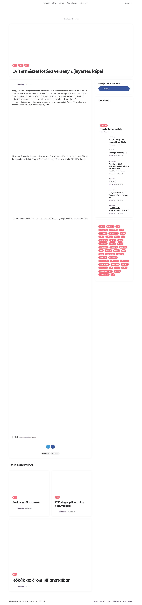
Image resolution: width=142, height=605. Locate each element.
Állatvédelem (72, 3)
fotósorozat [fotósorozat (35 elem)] (114, 233)
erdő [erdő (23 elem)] (121, 230)
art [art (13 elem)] (118, 226)
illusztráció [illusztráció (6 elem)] (103, 240)
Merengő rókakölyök (118, 152)
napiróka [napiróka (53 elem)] (123, 247)
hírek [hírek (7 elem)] (117, 237)
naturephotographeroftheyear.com (28, 437)
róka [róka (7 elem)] (101, 254)
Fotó (14, 65)
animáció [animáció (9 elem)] (110, 226)
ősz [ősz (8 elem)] (113, 274)
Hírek (54, 3)
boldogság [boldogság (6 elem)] (103, 230)
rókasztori (46, 453)
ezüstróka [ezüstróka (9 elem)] (103, 233)
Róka (26, 65)
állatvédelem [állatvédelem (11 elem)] (104, 274)
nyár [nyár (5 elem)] (101, 250)
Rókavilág (20, 84)
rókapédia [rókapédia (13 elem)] (124, 261)
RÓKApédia (84, 3)
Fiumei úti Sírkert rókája (111, 129)
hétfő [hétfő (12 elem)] (101, 237)
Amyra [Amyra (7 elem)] (102, 226)
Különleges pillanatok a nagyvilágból (69, 504)
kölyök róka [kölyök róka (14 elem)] (103, 247)
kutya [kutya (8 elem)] (120, 243)
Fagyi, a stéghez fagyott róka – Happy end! (118, 195)
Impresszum (127, 601)
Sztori (61, 3)
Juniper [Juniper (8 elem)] (112, 240)
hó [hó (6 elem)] (123, 237)
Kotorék (46, 3)
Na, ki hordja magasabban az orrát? (119, 209)
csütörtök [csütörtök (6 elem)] (113, 230)
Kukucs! (112, 181)
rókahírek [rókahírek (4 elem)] (103, 257)
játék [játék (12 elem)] (120, 240)
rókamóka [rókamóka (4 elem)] (114, 261)
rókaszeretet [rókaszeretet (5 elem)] (104, 264)
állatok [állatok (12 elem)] (117, 271)
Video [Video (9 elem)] (124, 268)
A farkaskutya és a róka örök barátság (117, 141)
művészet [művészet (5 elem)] (114, 247)
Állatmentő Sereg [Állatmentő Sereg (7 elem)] (106, 271)
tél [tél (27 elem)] (111, 268)
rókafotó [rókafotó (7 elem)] (120, 254)
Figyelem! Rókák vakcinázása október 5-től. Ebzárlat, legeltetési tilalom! (119, 167)
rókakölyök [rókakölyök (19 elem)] (113, 257)
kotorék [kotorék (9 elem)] (112, 243)
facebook (104, 88)
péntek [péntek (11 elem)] (116, 250)
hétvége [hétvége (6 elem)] (109, 237)
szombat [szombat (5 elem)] (125, 264)
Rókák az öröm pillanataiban (41, 580)
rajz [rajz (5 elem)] (123, 250)
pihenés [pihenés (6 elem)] (108, 250)
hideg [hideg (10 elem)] (123, 233)
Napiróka (112, 150)
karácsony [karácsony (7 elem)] (103, 243)
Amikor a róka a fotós (26, 502)
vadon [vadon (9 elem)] (117, 268)
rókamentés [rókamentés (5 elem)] (104, 261)
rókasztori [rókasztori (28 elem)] (115, 264)
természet (55, 453)
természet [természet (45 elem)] (103, 268)
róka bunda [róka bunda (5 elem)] (110, 254)
